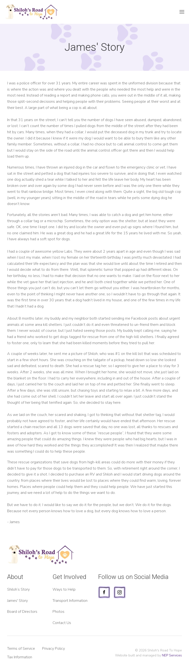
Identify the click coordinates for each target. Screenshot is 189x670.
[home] (29, 12)
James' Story (17, 600)
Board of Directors (22, 611)
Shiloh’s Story (18, 589)
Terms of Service (21, 648)
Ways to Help (64, 589)
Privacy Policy (53, 648)
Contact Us (62, 622)
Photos (58, 611)
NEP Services (172, 655)
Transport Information (70, 600)
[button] (182, 12)
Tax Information (19, 657)
